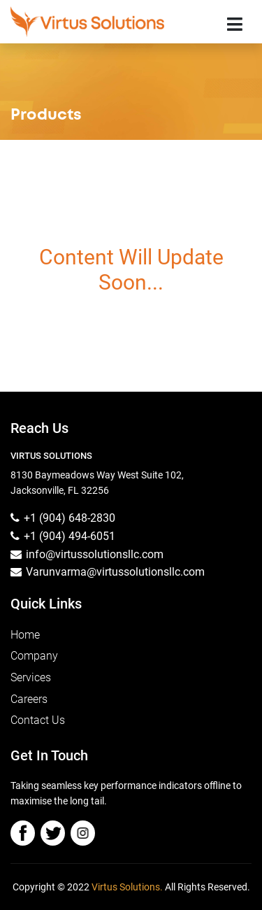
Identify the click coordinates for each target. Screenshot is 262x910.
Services (30, 677)
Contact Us (37, 720)
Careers (29, 699)
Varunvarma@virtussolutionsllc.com (107, 571)
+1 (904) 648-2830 (62, 518)
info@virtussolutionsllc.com (86, 554)
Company (34, 655)
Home (25, 634)
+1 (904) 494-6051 (62, 536)
